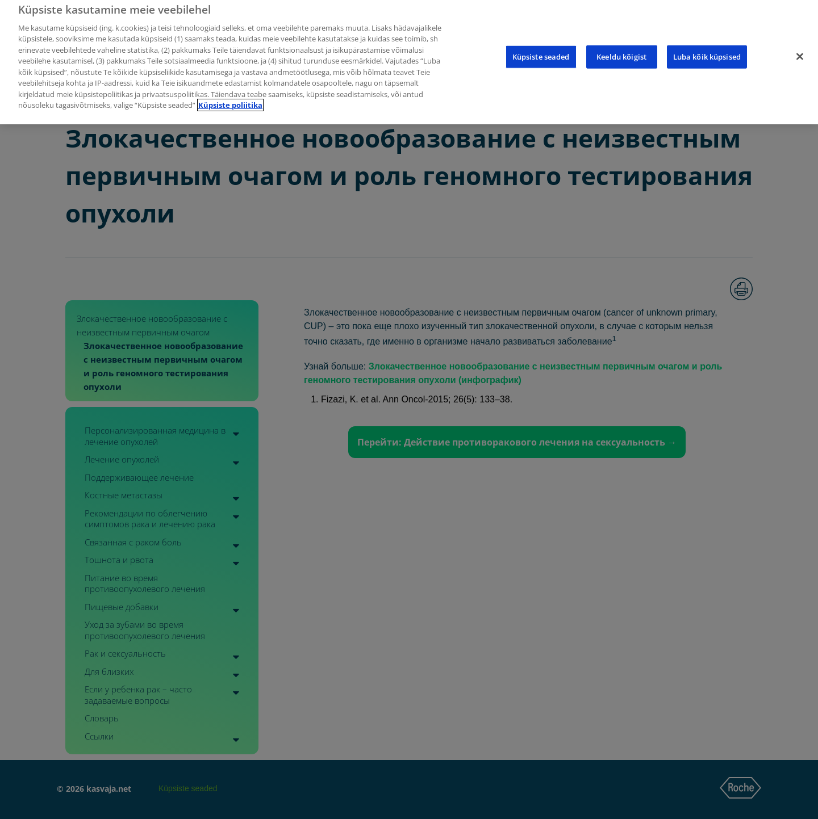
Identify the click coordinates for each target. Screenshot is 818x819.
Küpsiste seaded (541, 48)
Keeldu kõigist (621, 48)
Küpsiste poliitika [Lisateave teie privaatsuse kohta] (230, 97)
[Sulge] (799, 48)
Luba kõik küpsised (707, 48)
